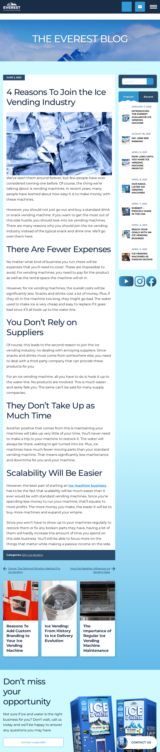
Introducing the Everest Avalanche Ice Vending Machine (141, 117)
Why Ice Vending (32, 554)
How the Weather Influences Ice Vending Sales (90, 570)
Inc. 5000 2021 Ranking (140, 140)
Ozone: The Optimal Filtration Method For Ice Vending (34, 570)
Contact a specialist (33, 742)
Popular (129, 96)
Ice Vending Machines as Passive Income (142, 256)
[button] (127, 7)
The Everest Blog (80, 39)
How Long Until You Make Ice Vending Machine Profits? (143, 162)
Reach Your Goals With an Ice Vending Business (141, 234)
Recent (148, 96)
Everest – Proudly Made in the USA (141, 211)
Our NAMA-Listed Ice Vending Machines (139, 188)
